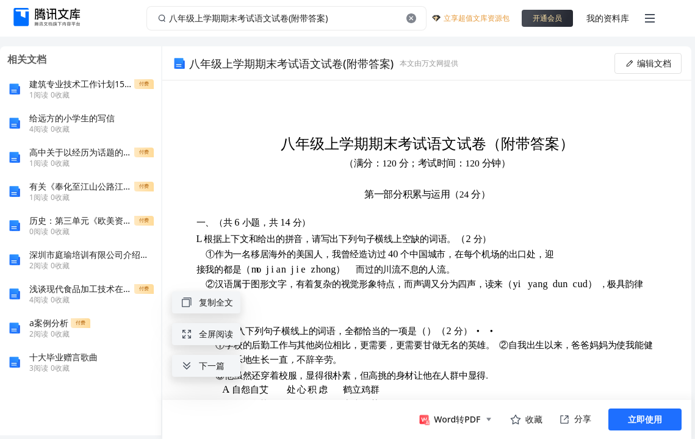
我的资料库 (607, 18)
